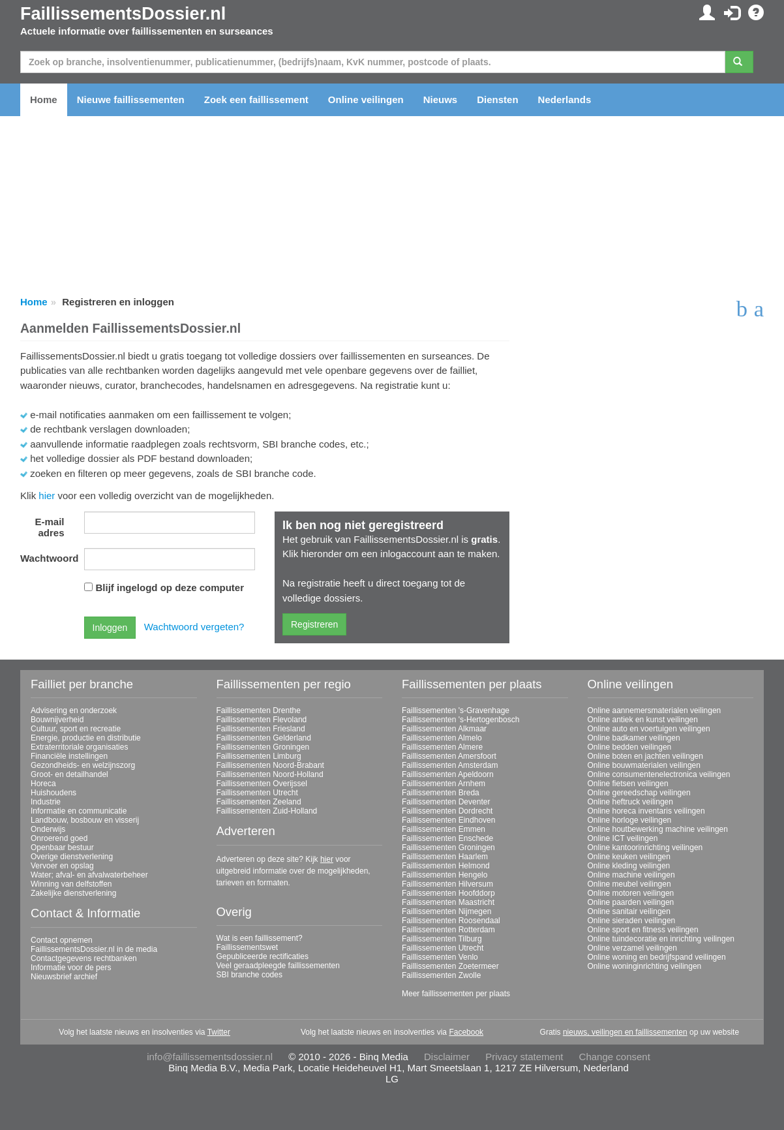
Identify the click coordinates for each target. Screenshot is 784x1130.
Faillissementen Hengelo (444, 874)
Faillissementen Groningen (263, 747)
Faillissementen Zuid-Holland (267, 811)
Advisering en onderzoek (74, 710)
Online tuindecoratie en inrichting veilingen (661, 938)
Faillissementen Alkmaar (444, 728)
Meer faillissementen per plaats (456, 993)
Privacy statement (524, 1056)
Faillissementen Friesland (261, 728)
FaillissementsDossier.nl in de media (94, 949)
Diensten (497, 99)
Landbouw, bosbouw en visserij (85, 820)
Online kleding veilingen (629, 865)
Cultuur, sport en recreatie (76, 728)
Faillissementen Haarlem (445, 856)
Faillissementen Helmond (446, 865)
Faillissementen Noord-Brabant (270, 765)
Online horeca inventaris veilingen (646, 811)
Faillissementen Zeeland (259, 801)
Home (43, 99)
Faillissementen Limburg (259, 756)
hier (46, 495)
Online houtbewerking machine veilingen (658, 829)
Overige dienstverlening (72, 856)
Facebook (466, 1032)
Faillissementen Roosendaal (451, 920)
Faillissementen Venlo (440, 957)
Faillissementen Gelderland (264, 737)
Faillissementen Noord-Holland (270, 774)
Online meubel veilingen (629, 884)
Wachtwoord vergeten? (194, 626)
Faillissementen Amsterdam (450, 765)
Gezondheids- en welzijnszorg (83, 765)
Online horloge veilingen (630, 820)
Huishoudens (53, 792)
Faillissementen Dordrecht (447, 811)
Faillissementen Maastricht (448, 902)
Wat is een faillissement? (260, 938)
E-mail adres (49, 527)
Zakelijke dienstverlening (73, 893)
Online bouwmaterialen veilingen (644, 765)
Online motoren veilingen (631, 893)
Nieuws (440, 99)
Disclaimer (447, 1056)
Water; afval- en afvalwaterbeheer (89, 874)
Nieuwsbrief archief (64, 976)
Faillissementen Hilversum (447, 884)
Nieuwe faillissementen (131, 99)
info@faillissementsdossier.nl (210, 1056)
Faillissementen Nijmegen (446, 911)
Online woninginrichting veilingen (645, 966)
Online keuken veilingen (629, 856)
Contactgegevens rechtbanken (84, 958)
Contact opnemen (62, 940)
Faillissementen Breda (440, 792)
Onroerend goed (59, 838)
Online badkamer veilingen (634, 737)
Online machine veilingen (631, 874)
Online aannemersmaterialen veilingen (654, 710)
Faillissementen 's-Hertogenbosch (460, 719)
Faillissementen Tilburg (442, 938)
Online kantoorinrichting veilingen (645, 847)
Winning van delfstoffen (71, 884)
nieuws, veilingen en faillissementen (625, 1032)
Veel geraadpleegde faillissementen (278, 965)
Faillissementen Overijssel (262, 783)
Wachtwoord (47, 558)
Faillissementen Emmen (443, 829)
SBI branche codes (249, 974)
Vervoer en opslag (62, 865)
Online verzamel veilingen (632, 948)
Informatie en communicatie (79, 811)
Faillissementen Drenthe (259, 710)
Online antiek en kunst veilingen (643, 719)
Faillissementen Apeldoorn (448, 774)
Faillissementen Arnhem (443, 783)
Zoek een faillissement (256, 99)
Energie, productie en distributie (86, 737)
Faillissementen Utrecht (257, 792)
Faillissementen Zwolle (441, 975)
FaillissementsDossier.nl (123, 13)
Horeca (43, 783)
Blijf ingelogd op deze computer (170, 587)
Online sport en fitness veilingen (643, 929)
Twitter (218, 1032)
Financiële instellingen (69, 756)
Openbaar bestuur (62, 847)
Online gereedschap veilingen (639, 792)
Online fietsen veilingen (628, 783)
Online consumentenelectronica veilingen (659, 774)
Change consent (614, 1056)
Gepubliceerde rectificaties (263, 956)
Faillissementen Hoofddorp (448, 893)
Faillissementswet (248, 947)
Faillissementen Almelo (442, 737)
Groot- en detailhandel (69, 774)
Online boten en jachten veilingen (645, 756)
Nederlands (565, 99)
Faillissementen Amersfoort (449, 756)
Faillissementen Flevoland (262, 719)
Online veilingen (366, 99)
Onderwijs (48, 829)
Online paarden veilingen (631, 902)
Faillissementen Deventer (446, 801)
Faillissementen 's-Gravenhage (455, 710)
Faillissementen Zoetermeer (450, 966)
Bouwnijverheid (57, 719)
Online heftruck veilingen (630, 801)
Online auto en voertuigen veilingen (649, 728)
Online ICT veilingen (623, 838)
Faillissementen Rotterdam (448, 929)
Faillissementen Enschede (447, 838)
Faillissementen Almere (442, 747)
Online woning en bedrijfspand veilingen (657, 957)
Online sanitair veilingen (629, 911)
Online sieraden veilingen (632, 920)
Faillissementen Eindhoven (448, 820)
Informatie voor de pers (71, 967)
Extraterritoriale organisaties (79, 747)
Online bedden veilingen (630, 747)
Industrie (46, 801)
